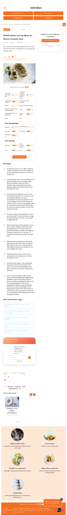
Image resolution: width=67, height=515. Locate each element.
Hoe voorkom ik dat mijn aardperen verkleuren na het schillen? (19, 312)
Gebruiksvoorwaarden (24, 508)
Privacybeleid (50, 46)
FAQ (21, 510)
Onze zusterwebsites (18, 512)
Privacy (15, 508)
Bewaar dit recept (9, 59)
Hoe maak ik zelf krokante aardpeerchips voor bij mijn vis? (19, 325)
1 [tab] (17, 421)
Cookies (35, 508)
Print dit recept (20, 59)
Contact (15, 510)
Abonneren (40, 510)
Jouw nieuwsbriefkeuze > (50, 40)
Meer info (19, 361)
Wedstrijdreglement (30, 510)
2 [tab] (19, 421)
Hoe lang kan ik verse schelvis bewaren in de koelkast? (19, 318)
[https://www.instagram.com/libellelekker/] (40, 504)
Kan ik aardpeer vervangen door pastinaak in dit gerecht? (19, 305)
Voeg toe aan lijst (19, 157)
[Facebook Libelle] (37, 504)
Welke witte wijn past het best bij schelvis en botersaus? (19, 331)
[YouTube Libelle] (43, 504)
